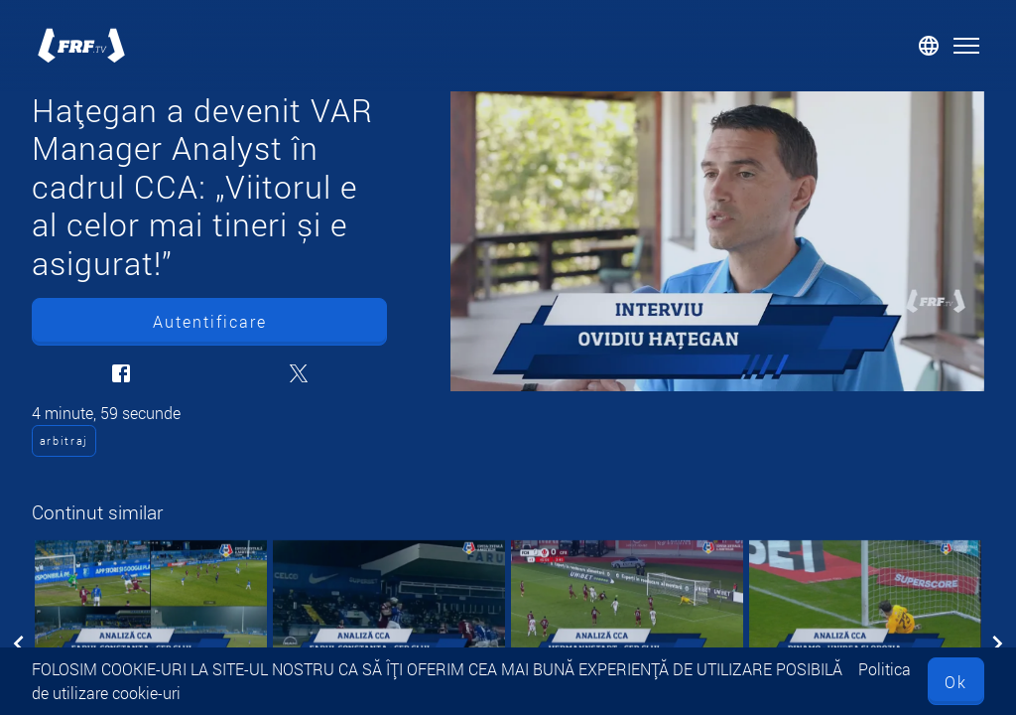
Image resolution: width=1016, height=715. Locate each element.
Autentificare (210, 321)
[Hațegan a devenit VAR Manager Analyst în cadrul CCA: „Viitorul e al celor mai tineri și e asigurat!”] (717, 241)
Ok (956, 681)
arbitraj (64, 440)
